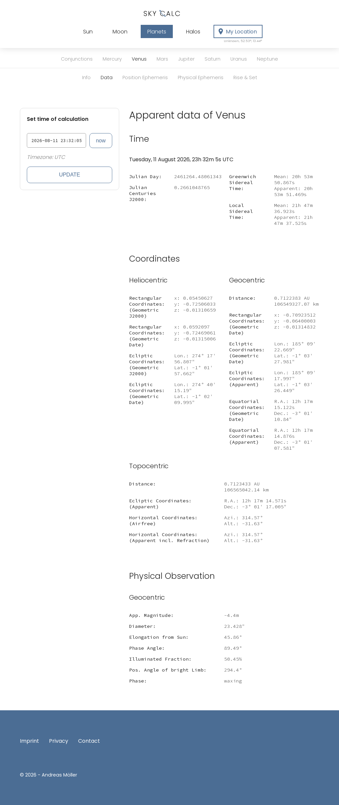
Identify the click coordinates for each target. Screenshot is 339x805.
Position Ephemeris (145, 77)
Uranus (238, 59)
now (101, 140)
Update (69, 174)
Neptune (267, 59)
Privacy (58, 741)
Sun (88, 31)
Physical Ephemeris (200, 77)
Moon (120, 31)
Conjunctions (77, 59)
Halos (193, 31)
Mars (162, 59)
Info (86, 77)
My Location (240, 33)
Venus (139, 59)
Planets (156, 31)
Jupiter (186, 59)
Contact (89, 741)
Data (107, 77)
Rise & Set (245, 77)
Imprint (29, 741)
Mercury (112, 59)
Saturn (212, 59)
